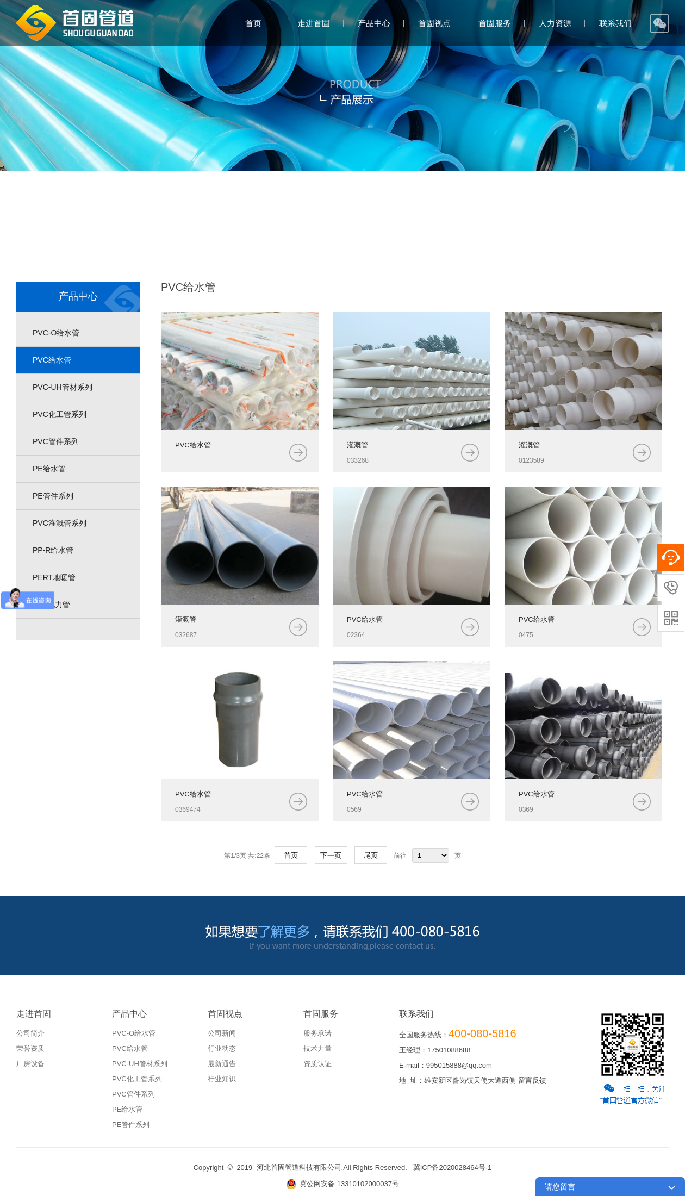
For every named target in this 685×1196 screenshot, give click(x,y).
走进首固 (313, 23)
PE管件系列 (53, 495)
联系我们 (615, 23)
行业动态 (222, 1048)
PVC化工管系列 (59, 414)
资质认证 (317, 1064)
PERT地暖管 (54, 577)
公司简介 (30, 1033)
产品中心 (374, 23)
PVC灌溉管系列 (59, 523)
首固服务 (494, 23)
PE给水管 (49, 468)
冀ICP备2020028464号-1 (452, 1167)
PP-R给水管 (53, 550)
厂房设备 (30, 1064)
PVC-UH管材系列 (62, 387)
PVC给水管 (52, 360)
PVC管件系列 (56, 441)
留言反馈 (532, 1080)
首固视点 (434, 23)
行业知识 (222, 1079)
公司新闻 (222, 1033)
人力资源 (555, 23)
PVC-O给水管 (56, 332)
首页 (253, 23)
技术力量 (317, 1048)
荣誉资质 (30, 1048)
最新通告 (222, 1064)
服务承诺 (317, 1033)
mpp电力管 (51, 604)
